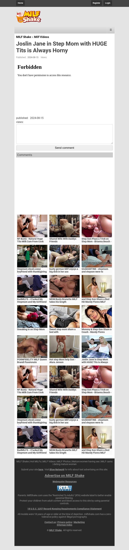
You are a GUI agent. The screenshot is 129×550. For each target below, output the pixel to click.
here (40, 473)
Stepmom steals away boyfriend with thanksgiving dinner (32, 276)
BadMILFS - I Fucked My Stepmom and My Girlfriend (32, 304)
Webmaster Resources (65, 485)
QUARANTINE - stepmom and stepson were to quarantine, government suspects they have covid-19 (97, 277)
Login (107, 3)
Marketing (79, 526)
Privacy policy (64, 526)
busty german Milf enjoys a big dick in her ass (63, 274)
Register (96, 3)
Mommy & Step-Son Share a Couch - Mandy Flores (97, 334)
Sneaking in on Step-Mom (31, 333)
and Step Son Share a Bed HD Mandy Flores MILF (95, 304)
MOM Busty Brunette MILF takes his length (63, 304)
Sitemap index (64, 529)
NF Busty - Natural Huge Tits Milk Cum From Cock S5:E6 (30, 245)
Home (20, 3)
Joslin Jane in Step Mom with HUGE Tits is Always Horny (95, 366)
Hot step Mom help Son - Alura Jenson (62, 365)
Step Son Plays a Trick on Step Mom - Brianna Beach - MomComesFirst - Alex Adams (96, 246)
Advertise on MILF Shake (64, 480)
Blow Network (57, 473)
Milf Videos (41, 37)
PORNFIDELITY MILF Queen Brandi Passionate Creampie (32, 366)
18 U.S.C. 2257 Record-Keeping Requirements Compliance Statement (64, 512)
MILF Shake (23, 37)
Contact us (50, 526)
